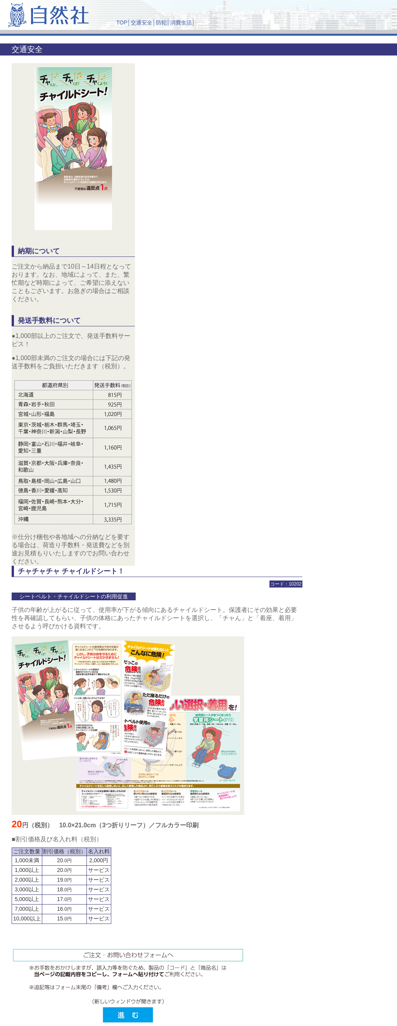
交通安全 (141, 22)
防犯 (161, 22)
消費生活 (181, 22)
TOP (122, 22)
